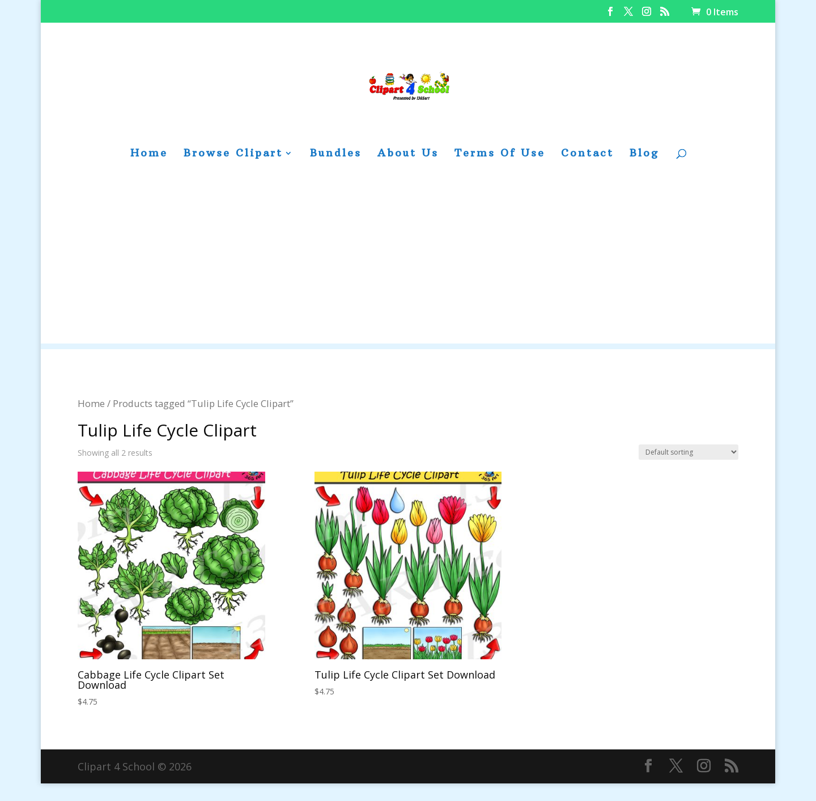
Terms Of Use (499, 154)
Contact (587, 154)
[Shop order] (688, 452)
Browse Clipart (233, 154)
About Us (408, 154)
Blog (644, 154)
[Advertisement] (408, 264)
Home (149, 154)
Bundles (336, 154)
